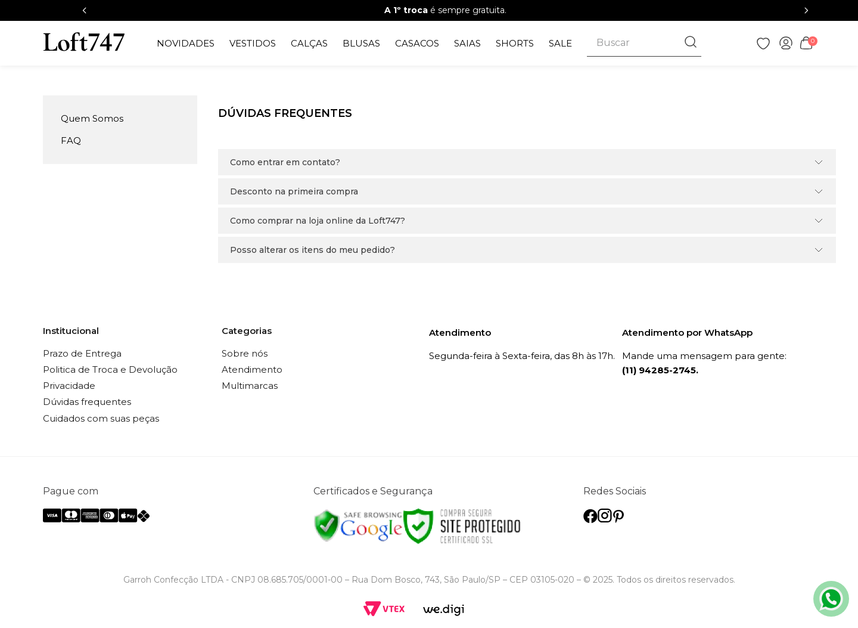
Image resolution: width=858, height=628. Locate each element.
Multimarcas (250, 385)
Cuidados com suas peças (101, 418)
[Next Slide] (806, 10)
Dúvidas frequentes (87, 401)
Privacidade (69, 385)
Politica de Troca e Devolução (110, 369)
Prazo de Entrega (82, 353)
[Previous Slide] (84, 10)
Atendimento (252, 369)
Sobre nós (245, 353)
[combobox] (644, 43)
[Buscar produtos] (691, 43)
